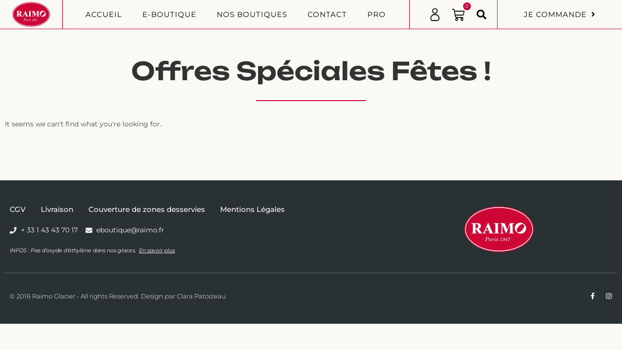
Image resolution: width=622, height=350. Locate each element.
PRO (376, 14)
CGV (18, 209)
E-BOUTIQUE (169, 14)
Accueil (104, 14)
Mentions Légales (252, 209)
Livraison (57, 209)
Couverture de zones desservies (146, 209)
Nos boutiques (252, 14)
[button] (481, 14)
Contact (327, 14)
